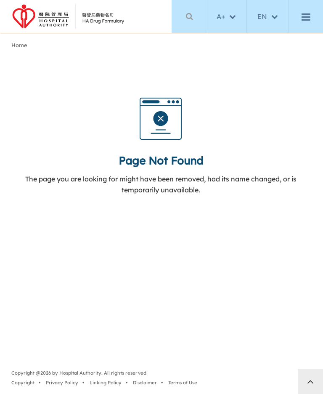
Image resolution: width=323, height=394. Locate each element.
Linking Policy (107, 384)
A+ (221, 17)
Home (21, 46)
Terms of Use (184, 384)
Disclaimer (146, 384)
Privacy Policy (63, 384)
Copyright (24, 384)
